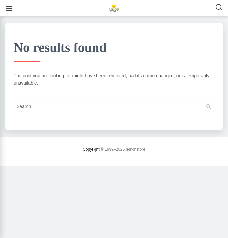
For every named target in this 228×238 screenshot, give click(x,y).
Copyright (91, 149)
